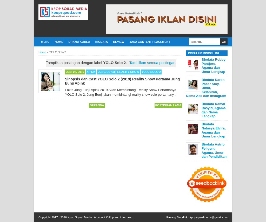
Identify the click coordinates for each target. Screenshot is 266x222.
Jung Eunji (106, 71)
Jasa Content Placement (150, 41)
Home (59, 41)
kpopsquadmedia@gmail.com (209, 217)
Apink (91, 71)
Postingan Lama (168, 105)
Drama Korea (79, 41)
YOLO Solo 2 (151, 71)
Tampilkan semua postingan (152, 63)
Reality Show (128, 71)
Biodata (101, 41)
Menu (45, 41)
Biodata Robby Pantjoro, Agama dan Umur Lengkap (213, 66)
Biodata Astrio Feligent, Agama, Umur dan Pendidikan (214, 150)
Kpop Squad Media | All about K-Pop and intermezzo (101, 217)
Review (118, 41)
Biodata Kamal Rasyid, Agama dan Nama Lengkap (214, 110)
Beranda (97, 105)
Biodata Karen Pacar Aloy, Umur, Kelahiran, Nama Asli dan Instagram (206, 88)
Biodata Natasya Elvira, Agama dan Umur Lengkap (214, 130)
